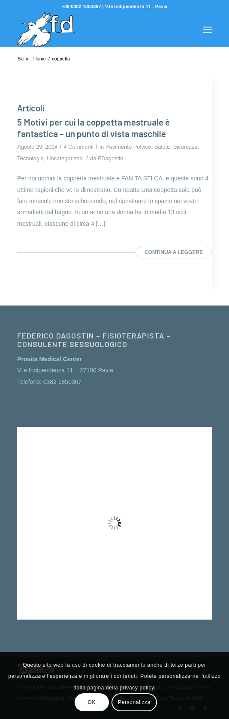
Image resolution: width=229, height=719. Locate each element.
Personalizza (134, 702)
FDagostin (110, 158)
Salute (162, 147)
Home (39, 58)
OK (92, 702)
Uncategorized (65, 158)
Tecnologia (30, 158)
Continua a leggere (174, 252)
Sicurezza (185, 147)
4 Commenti (78, 147)
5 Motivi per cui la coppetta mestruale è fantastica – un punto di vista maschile (93, 128)
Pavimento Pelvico (128, 147)
